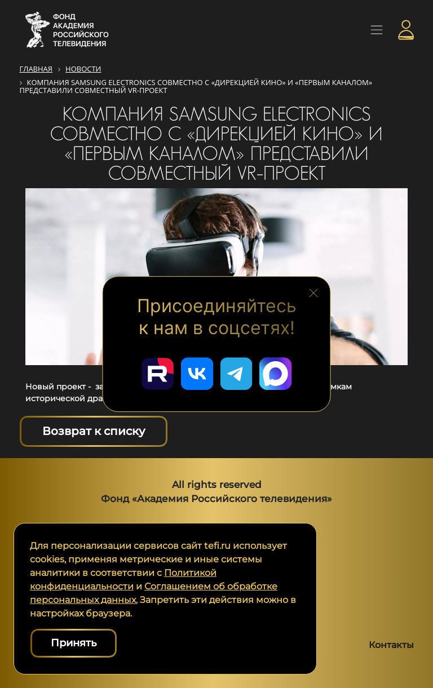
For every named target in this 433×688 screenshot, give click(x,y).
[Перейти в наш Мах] (277, 373)
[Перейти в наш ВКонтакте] (196, 373)
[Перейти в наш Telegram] (237, 373)
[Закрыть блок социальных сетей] (313, 291)
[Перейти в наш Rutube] (156, 373)
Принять (73, 643)
